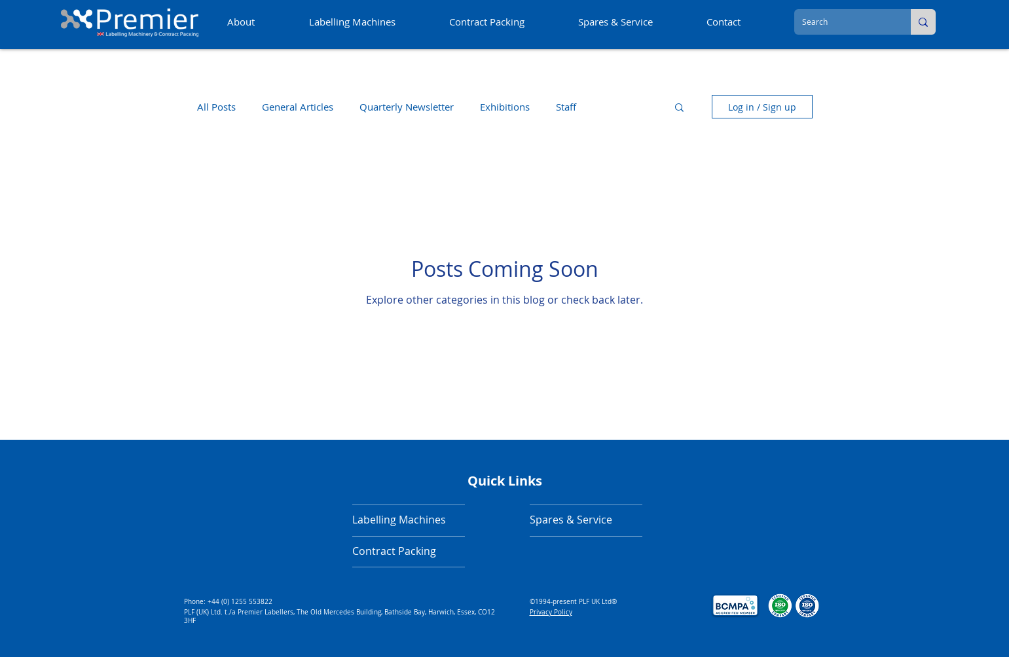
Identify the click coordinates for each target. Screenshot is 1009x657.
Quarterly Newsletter (406, 107)
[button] (679, 108)
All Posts (216, 107)
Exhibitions (505, 107)
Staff (566, 107)
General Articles (297, 107)
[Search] (842, 22)
